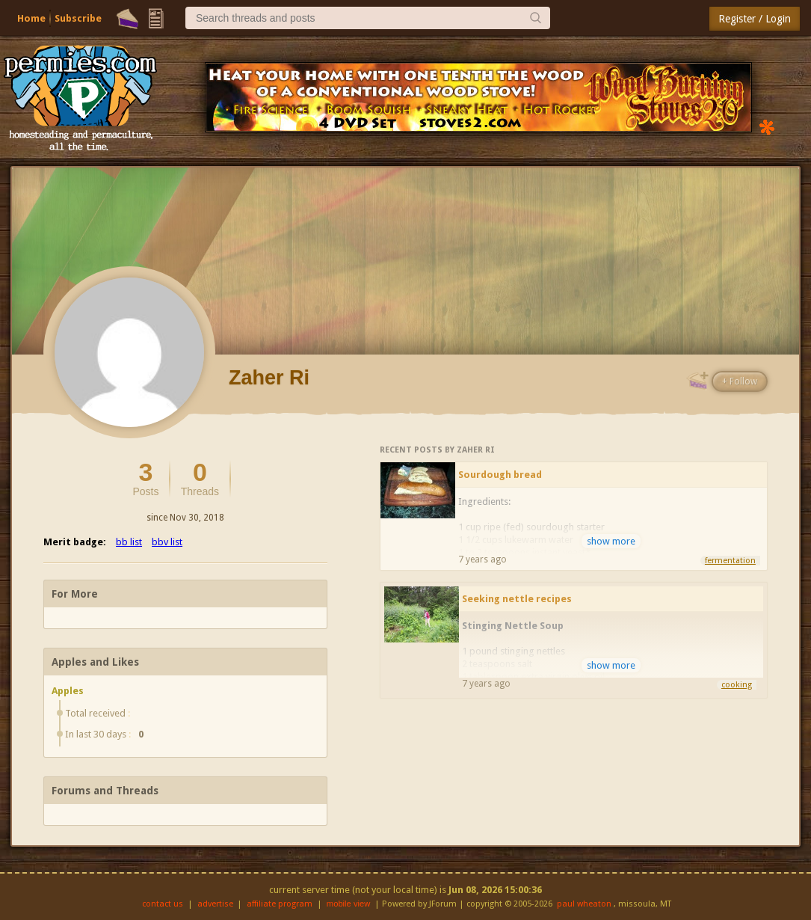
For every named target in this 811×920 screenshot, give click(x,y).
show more (611, 541)
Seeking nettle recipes (517, 598)
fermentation (730, 560)
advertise (215, 904)
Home (31, 18)
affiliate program (279, 904)
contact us (162, 904)
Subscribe (78, 18)
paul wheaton (584, 904)
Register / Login (754, 19)
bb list (129, 542)
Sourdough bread (500, 474)
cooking (736, 685)
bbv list (167, 542)
